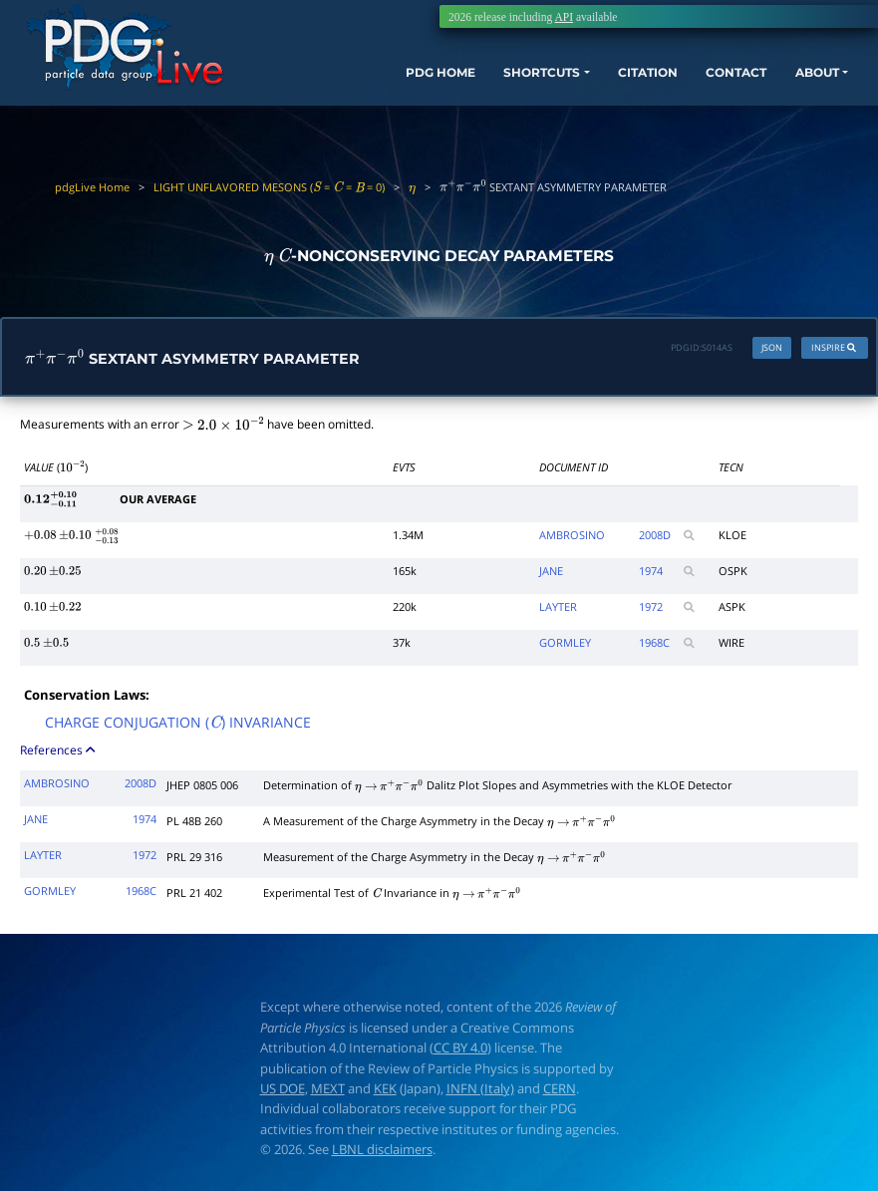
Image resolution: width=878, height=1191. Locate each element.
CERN (559, 1091)
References (59, 752)
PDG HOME (371, 85)
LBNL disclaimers (382, 1152)
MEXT (328, 1091)
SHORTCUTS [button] (485, 85)
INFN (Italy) (480, 1091)
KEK (385, 1091)
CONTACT (705, 85)
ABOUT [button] (797, 85)
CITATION (606, 85)
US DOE (282, 1091)
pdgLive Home (92, 186)
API (563, 17)
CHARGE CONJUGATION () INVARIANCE (178, 727)
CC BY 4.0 (460, 1051)
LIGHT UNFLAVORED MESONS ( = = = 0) (269, 186)
